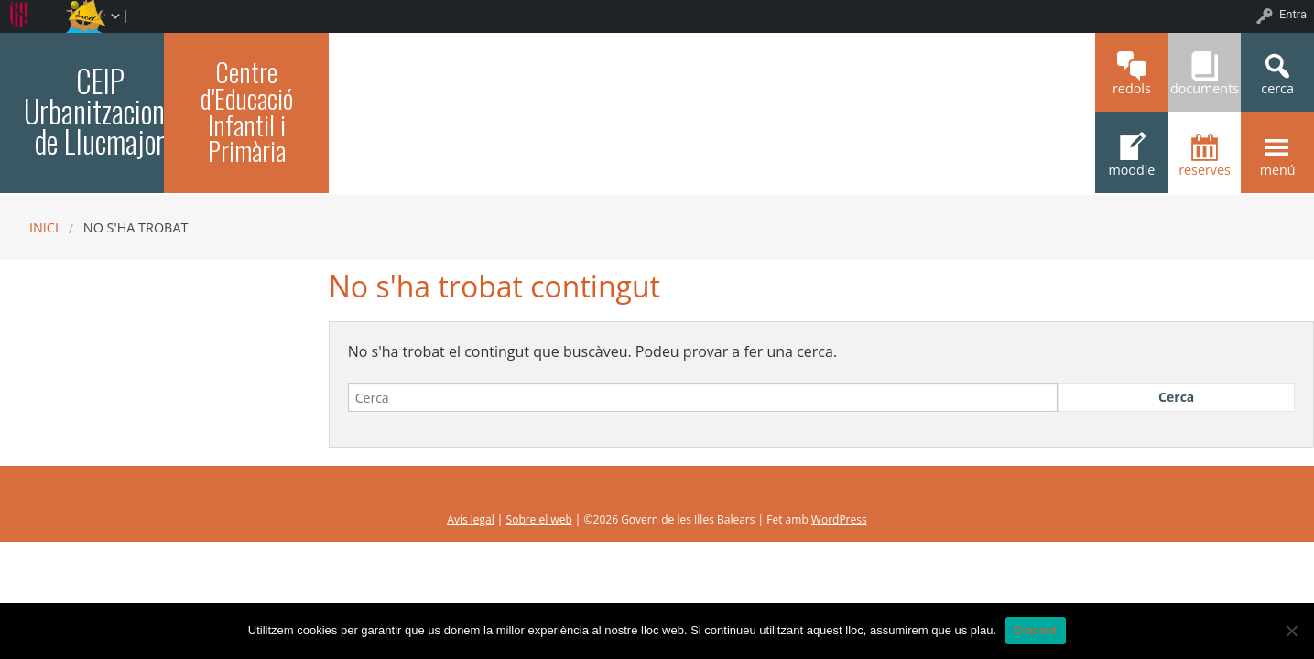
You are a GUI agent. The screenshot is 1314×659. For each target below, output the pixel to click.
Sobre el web (539, 519)
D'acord (1036, 630)
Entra (1293, 14)
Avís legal (470, 519)
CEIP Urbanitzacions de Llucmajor (100, 111)
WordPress (839, 519)
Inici (44, 227)
